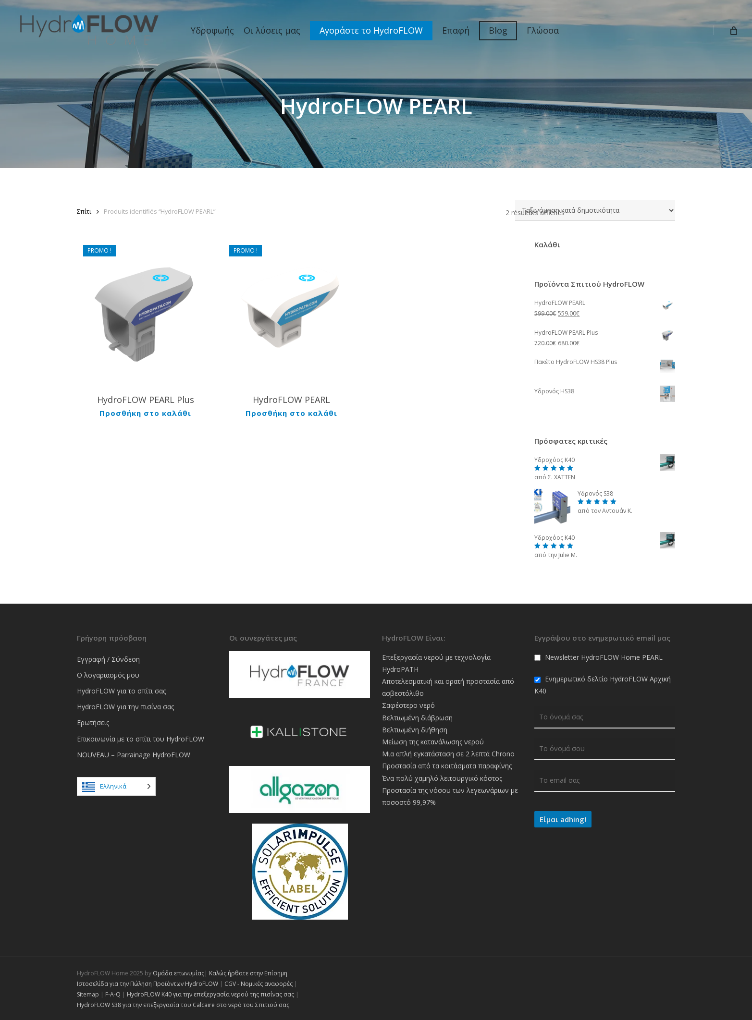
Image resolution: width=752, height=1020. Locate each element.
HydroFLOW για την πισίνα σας (125, 706)
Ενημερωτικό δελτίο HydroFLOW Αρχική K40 (602, 684)
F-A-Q (113, 994)
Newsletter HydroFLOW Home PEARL (598, 657)
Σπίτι (84, 211)
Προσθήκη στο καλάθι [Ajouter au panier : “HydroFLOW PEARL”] (291, 412)
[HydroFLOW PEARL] (291, 312)
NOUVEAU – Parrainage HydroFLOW (133, 754)
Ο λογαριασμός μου (108, 675)
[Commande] (595, 210)
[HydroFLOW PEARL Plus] (145, 312)
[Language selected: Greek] (116, 786)
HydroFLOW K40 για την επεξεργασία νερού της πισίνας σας (210, 994)
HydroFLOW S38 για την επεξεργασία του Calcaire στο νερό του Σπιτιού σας (183, 1005)
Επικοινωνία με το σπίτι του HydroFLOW (140, 738)
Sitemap (88, 994)
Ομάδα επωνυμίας (178, 973)
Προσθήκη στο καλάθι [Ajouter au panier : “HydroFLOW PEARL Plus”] (145, 412)
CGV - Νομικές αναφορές (258, 984)
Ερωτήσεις (93, 722)
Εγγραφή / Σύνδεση (108, 659)
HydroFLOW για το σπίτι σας (121, 690)
